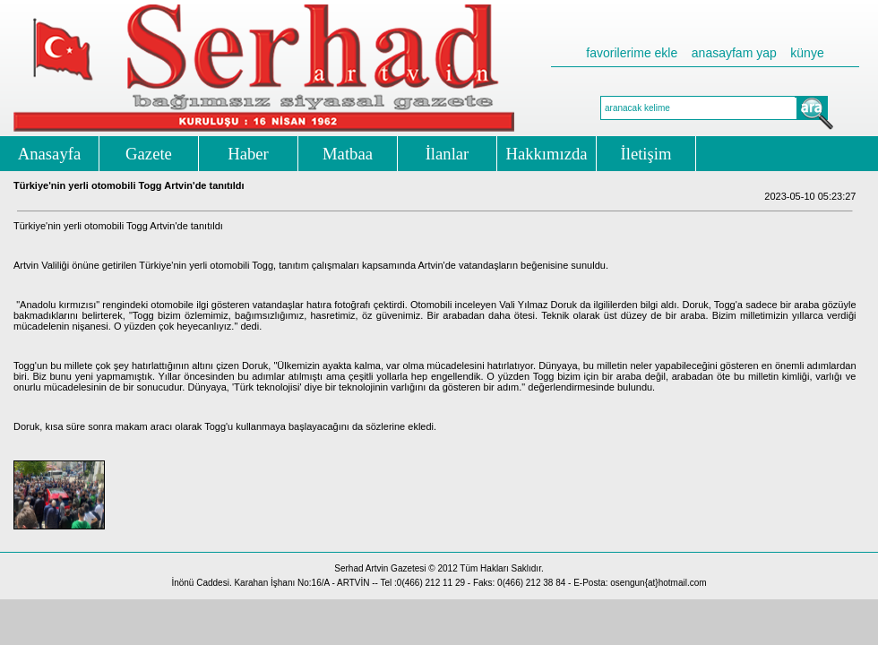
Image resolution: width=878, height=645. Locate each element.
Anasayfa (49, 153)
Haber (248, 153)
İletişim (646, 153)
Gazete (148, 153)
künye (806, 53)
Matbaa (348, 153)
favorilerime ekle (631, 53)
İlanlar (447, 153)
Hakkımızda (546, 153)
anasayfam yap (734, 53)
